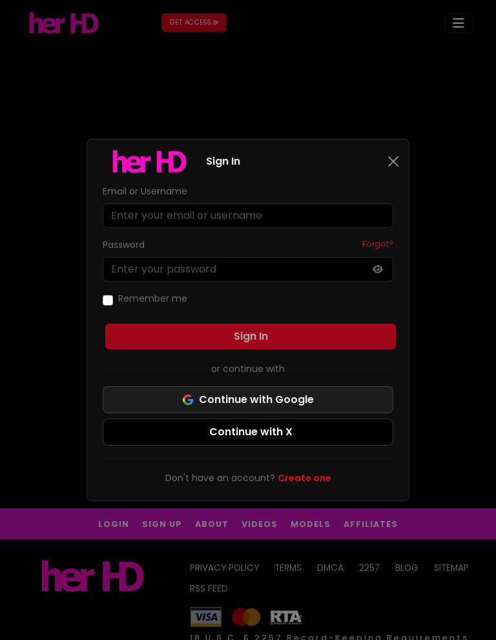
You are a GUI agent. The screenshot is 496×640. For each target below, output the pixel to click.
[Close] (393, 161)
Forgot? (377, 243)
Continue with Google (248, 399)
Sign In (251, 336)
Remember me (152, 298)
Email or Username (145, 191)
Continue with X (251, 431)
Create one (304, 477)
